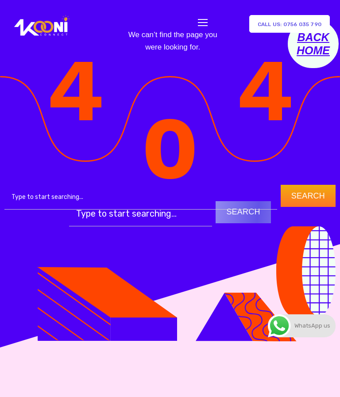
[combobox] (140, 197)
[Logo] (41, 24)
